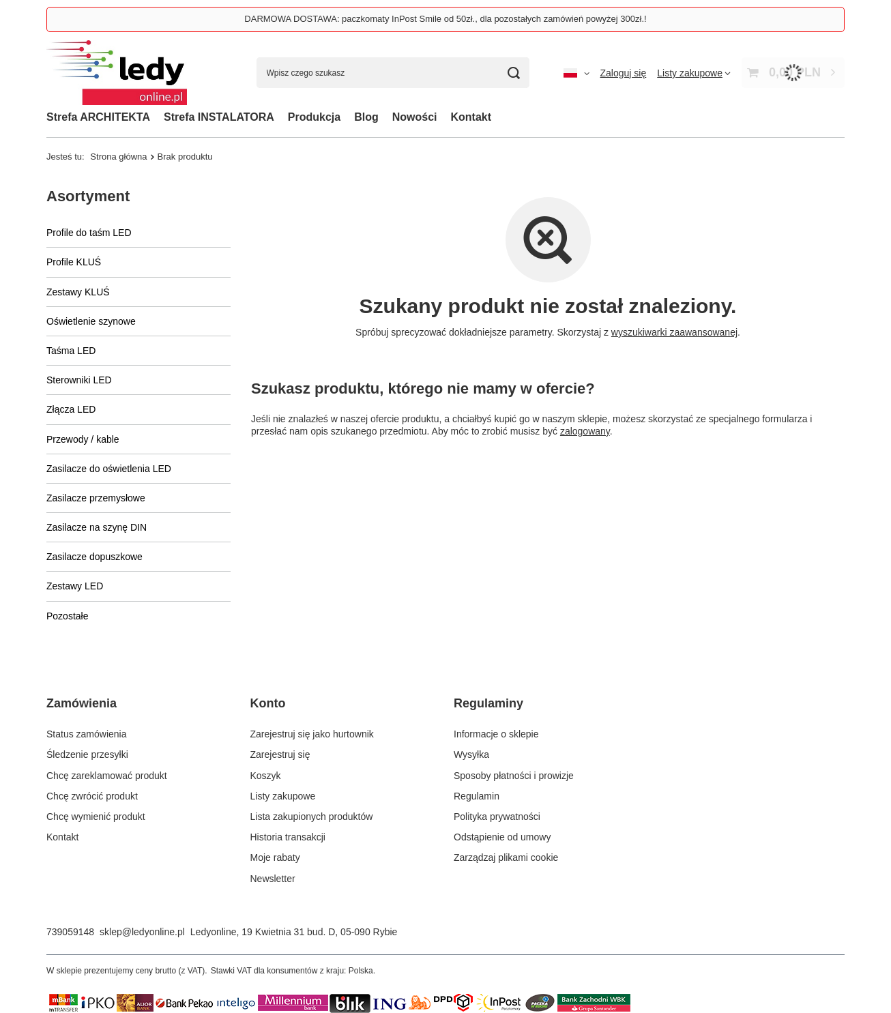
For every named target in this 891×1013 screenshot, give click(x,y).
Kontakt (471, 117)
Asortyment (88, 196)
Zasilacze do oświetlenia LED (108, 468)
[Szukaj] (514, 72)
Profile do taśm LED (89, 232)
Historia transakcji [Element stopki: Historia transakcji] (287, 837)
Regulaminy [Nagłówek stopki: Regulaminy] (488, 703)
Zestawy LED (74, 586)
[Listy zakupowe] (694, 73)
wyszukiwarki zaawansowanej (674, 332)
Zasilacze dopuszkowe (94, 556)
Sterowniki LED (79, 380)
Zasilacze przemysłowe (95, 498)
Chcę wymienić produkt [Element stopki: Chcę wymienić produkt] (95, 816)
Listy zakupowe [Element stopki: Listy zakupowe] (283, 796)
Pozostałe (67, 616)
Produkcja (314, 117)
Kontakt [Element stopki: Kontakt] (62, 837)
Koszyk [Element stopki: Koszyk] (265, 775)
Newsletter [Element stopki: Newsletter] (272, 878)
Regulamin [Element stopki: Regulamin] (476, 796)
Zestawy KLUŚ (78, 292)
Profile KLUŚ (73, 261)
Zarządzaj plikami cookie (506, 857)
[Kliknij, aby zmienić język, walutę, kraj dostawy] (576, 73)
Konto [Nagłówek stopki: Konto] (268, 703)
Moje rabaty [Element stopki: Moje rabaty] (275, 857)
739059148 (70, 931)
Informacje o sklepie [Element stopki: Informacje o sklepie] (496, 734)
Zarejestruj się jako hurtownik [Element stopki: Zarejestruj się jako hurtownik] (312, 734)
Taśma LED (71, 350)
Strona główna (118, 156)
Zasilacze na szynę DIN (96, 527)
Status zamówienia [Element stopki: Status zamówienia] (86, 734)
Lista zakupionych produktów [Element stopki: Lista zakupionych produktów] (311, 816)
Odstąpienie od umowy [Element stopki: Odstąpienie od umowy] (502, 837)
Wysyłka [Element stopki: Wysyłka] (471, 754)
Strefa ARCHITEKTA (98, 117)
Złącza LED (71, 409)
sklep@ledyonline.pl (142, 931)
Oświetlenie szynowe (91, 321)
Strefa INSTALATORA (219, 117)
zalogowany (585, 431)
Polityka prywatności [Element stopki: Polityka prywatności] (497, 816)
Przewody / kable (82, 439)
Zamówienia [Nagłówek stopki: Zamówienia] (81, 703)
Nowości (414, 117)
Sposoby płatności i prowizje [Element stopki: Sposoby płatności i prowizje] (514, 775)
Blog (366, 117)
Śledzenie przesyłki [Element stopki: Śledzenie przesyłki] (87, 754)
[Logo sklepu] (116, 72)
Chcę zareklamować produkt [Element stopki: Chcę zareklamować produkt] (106, 775)
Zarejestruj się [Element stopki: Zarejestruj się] (280, 754)
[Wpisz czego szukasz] (393, 72)
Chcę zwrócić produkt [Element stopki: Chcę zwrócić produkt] (92, 796)
